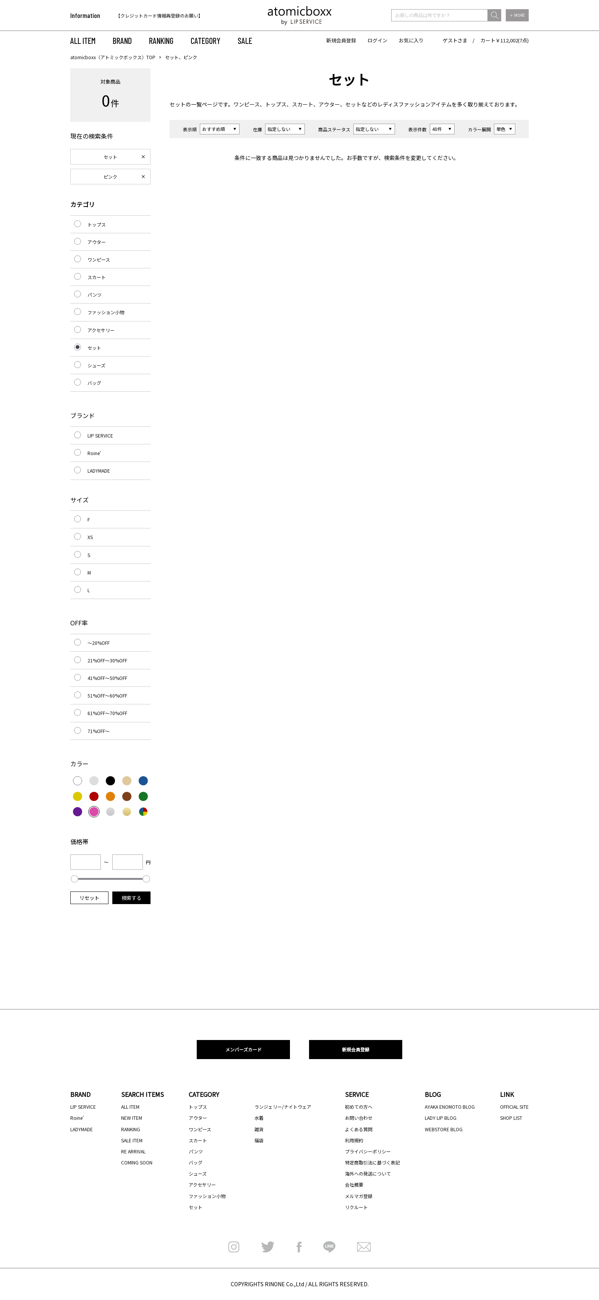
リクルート (356, 1207)
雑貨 (259, 1129)
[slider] (74, 879)
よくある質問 (358, 1129)
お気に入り (411, 40)
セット (178, 104)
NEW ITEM (131, 1117)
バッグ (94, 383)
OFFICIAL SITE (514, 1106)
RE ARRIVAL (133, 1151)
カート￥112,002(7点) (505, 40)
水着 (259, 1117)
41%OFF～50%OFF (107, 678)
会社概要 (354, 1184)
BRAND (122, 40)
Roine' (94, 453)
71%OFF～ (98, 731)
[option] (165, 15)
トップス (276, 104)
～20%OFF (98, 643)
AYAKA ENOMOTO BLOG (450, 1106)
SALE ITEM (131, 1140)
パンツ (94, 294)
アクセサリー (101, 330)
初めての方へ (358, 1106)
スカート (302, 104)
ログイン (377, 40)
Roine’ (77, 1117)
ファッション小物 (105, 312)
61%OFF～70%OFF (107, 713)
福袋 (259, 1140)
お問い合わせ (358, 1117)
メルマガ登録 (358, 1196)
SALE (245, 40)
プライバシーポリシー (368, 1151)
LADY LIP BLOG (441, 1117)
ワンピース (246, 104)
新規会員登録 (341, 40)
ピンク (110, 176)
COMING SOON (136, 1162)
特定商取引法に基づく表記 (372, 1162)
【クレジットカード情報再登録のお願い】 (159, 15)
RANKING (161, 40)
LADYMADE (98, 470)
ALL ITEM (83, 40)
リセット (89, 897)
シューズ (96, 365)
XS (90, 537)
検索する (131, 897)
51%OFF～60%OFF (107, 695)
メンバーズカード (243, 1049)
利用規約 (354, 1140)
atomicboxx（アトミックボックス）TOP (112, 57)
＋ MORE (517, 15)
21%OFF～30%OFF (107, 660)
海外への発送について (368, 1173)
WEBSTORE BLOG (444, 1129)
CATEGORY (205, 40)
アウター (329, 104)
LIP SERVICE (100, 435)
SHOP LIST (511, 1117)
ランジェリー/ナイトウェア (282, 1106)
